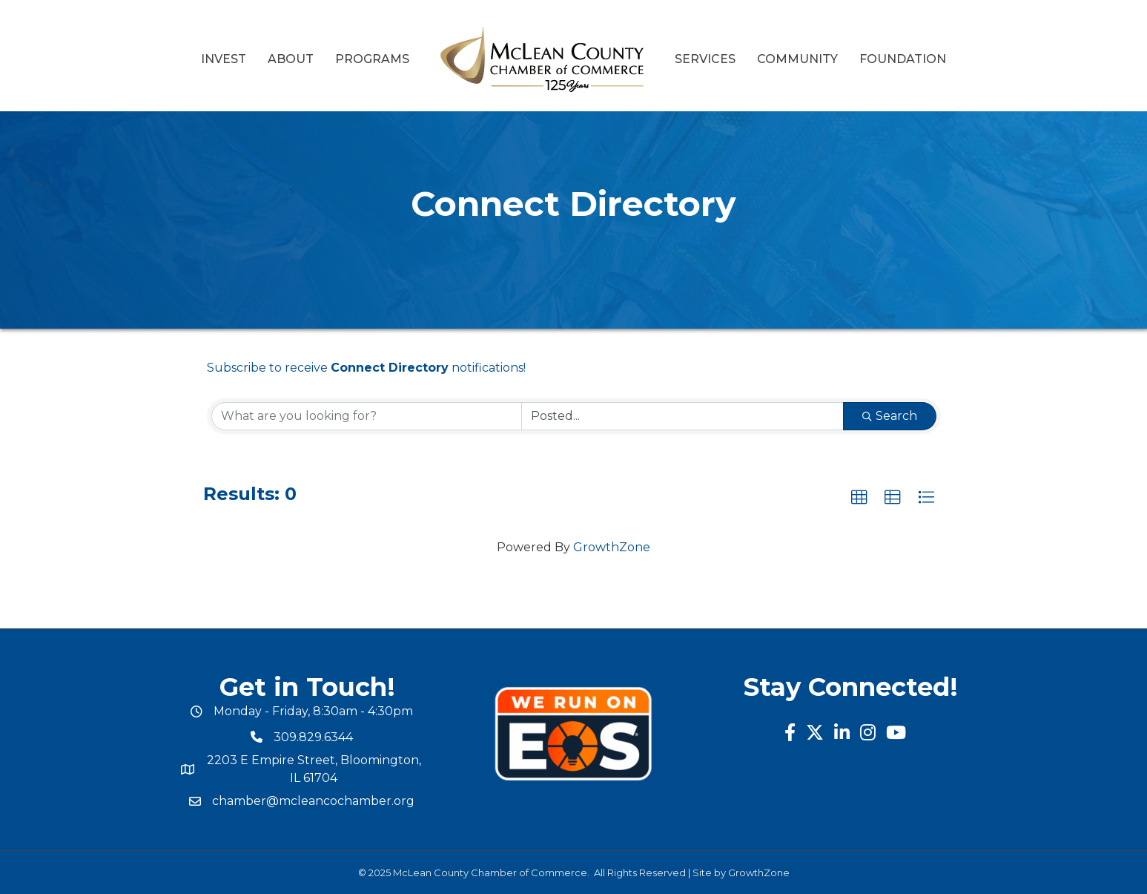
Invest (223, 59)
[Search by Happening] (682, 416)
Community (797, 59)
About (291, 59)
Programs (372, 59)
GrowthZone (611, 547)
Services (705, 59)
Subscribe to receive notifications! (366, 368)
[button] (859, 498)
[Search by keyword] (366, 416)
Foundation (902, 59)
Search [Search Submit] (889, 416)
